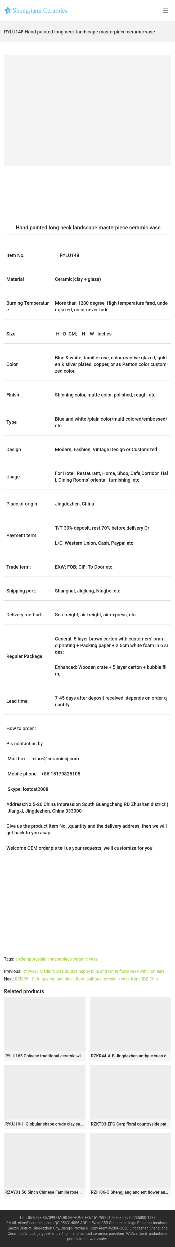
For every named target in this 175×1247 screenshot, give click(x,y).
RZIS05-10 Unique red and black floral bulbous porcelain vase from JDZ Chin (86, 979)
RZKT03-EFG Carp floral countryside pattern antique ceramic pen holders (130, 1124)
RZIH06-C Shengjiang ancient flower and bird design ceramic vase (130, 1192)
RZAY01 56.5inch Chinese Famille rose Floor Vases (44, 1192)
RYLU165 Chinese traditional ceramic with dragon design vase (44, 1055)
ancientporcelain (30, 959)
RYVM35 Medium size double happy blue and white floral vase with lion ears (93, 971)
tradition (63, 1233)
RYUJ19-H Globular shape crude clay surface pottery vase (44, 1124)
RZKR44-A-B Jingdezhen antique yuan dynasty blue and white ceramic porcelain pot (130, 1055)
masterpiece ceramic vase (73, 959)
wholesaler (99, 1239)
